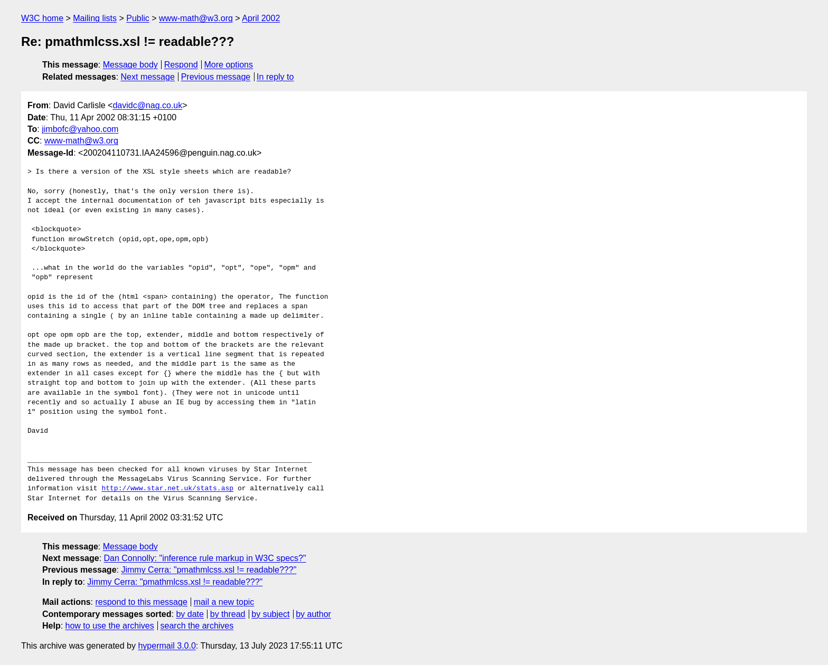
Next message (148, 76)
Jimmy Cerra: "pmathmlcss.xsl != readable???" (208, 569)
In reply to (275, 76)
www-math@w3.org (196, 18)
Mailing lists (95, 18)
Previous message (216, 76)
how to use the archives (109, 625)
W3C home (42, 18)
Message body (130, 64)
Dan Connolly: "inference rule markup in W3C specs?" (205, 558)
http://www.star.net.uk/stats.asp (167, 488)
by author (313, 614)
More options (228, 64)
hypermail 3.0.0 (166, 645)
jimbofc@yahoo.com (80, 129)
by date (189, 614)
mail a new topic (224, 601)
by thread (228, 614)
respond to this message (141, 601)
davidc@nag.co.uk (147, 105)
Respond (181, 64)
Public (137, 18)
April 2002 (261, 18)
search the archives (197, 625)
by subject (270, 614)
